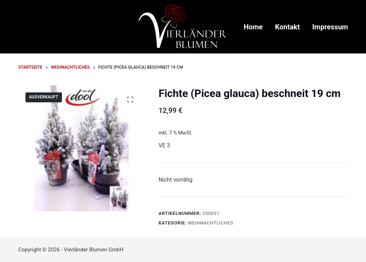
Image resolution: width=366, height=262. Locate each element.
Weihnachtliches (210, 223)
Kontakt (287, 27)
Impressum (330, 27)
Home (253, 27)
